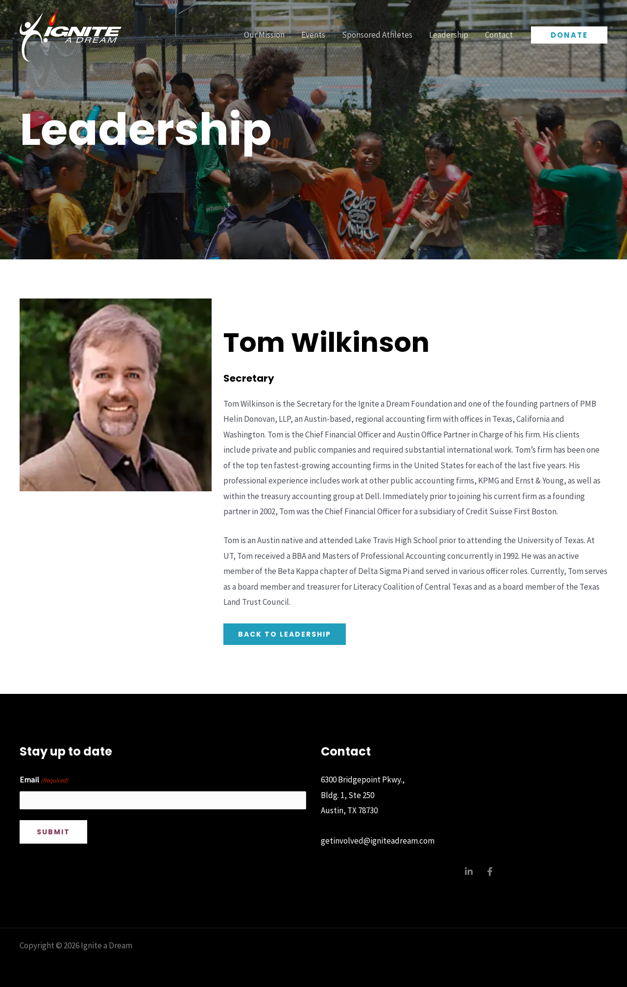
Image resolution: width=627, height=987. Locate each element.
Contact (499, 34)
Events (313, 34)
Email (44, 780)
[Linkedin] (468, 871)
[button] (569, 35)
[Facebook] (489, 871)
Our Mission (264, 34)
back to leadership (284, 634)
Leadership (448, 34)
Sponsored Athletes (377, 34)
